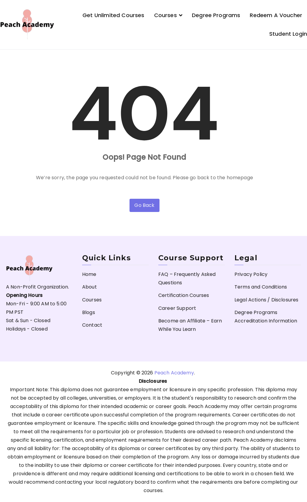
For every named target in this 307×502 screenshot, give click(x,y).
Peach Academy (174, 372)
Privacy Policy (250, 274)
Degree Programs (216, 15)
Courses (165, 15)
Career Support (177, 308)
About (89, 286)
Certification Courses (183, 295)
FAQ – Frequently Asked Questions (187, 278)
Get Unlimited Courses (113, 15)
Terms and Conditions (260, 286)
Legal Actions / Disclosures (266, 299)
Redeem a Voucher (276, 15)
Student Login (288, 34)
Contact (92, 325)
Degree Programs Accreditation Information (265, 316)
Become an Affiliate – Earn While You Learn (190, 325)
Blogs (88, 312)
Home (89, 274)
